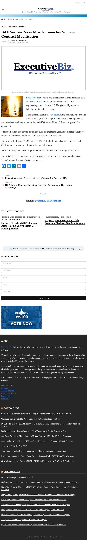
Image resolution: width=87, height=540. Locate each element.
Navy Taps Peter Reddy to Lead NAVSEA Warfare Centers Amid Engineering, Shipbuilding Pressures (39, 488)
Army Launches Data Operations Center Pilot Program (24, 520)
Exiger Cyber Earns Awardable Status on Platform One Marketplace (65, 222)
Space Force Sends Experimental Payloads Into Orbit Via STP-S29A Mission (33, 525)
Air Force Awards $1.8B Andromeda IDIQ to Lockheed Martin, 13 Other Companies (36, 436)
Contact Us (5, 399)
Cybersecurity (52, 217)
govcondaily (12, 471)
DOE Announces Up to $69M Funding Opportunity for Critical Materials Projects (35, 515)
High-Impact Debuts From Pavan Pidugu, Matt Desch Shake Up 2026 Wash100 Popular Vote (40, 482)
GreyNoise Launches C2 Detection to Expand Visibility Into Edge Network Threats (36, 414)
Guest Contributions (8, 393)
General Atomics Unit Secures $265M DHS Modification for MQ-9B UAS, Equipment (37, 461)
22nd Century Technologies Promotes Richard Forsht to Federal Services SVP (33, 451)
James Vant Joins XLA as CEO (14, 446)
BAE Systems (32, 97)
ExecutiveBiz (6, 347)
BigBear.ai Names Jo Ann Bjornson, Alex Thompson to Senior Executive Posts (34, 431)
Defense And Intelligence (13, 217)
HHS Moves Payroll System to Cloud (17, 477)
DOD (63, 217)
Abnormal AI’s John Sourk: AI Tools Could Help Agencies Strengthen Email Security (37, 441)
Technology (14, 219)
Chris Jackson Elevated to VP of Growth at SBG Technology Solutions (30, 419)
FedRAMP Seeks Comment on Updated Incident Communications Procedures (33, 500)
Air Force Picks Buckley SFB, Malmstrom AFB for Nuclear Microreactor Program (35, 505)
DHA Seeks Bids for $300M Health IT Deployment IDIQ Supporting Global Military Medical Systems (40, 425)
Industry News (33, 217)
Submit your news (7, 396)
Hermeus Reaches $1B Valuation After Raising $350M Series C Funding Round (19, 226)
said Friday (55, 114)
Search (79, 249)
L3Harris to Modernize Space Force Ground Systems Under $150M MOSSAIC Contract (38, 456)
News (4, 219)
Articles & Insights (8, 391)
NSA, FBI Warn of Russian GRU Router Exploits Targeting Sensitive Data (32, 509)
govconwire (11, 408)
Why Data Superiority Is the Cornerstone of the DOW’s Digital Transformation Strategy (38, 494)
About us (4, 388)
